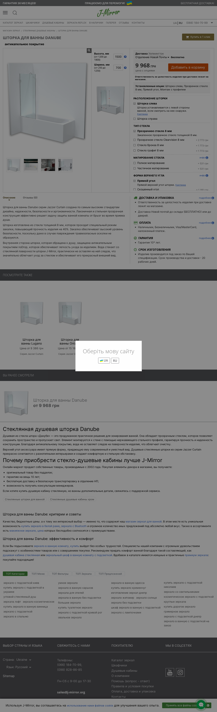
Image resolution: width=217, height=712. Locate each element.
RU (115, 361)
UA (104, 360)
